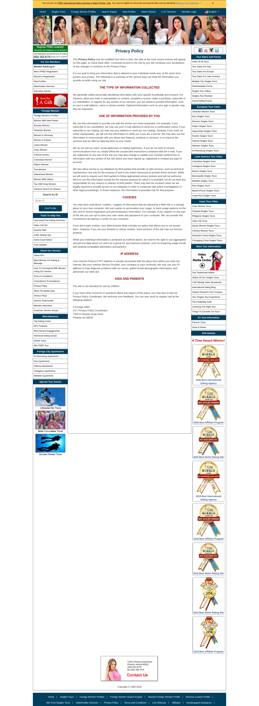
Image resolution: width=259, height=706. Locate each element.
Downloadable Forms (202, 86)
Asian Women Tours (201, 206)
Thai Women (40, 169)
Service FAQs (40, 295)
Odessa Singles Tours (202, 141)
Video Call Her (41, 225)
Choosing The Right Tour (204, 307)
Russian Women (42, 125)
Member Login (189, 11)
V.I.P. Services (168, 11)
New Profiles (129, 11)
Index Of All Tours (200, 61)
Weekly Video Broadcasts (207, 282)
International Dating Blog (204, 287)
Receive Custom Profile (198, 697)
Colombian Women (43, 159)
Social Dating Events (202, 101)
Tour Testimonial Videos (203, 272)
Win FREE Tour (41, 345)
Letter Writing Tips (42, 235)
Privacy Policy (40, 286)
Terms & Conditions (43, 276)
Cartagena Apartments (44, 371)
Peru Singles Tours (201, 185)
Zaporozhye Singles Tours (204, 131)
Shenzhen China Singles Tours (207, 235)
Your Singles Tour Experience (206, 297)
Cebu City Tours (199, 221)
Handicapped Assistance (199, 702)
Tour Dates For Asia (201, 66)
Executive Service (42, 91)
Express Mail (40, 230)
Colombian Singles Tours (204, 161)
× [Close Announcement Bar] (213, 3)
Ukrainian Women (42, 130)
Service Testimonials (43, 300)
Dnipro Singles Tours (202, 126)
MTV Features (40, 326)
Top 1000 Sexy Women (45, 184)
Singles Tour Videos (201, 91)
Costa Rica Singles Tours (204, 195)
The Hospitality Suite (202, 302)
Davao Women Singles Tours (206, 225)
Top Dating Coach (42, 321)
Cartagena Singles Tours (204, 166)
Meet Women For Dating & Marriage (46, 262)
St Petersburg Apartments (46, 356)
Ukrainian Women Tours (203, 111)
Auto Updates (40, 244)
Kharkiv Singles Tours (202, 136)
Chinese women (41, 155)
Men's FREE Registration (46, 71)
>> (189, 3)
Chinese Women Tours (203, 230)
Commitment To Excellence (47, 281)
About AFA (39, 255)
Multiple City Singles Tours (204, 81)
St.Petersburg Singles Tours (205, 150)
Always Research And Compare (207, 292)
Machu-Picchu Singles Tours (205, 190)
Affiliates (176, 702)
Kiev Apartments (42, 361)
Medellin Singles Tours (203, 181)
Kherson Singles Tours (203, 121)
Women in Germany (43, 135)
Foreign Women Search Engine (126, 697)
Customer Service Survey (46, 310)
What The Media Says (44, 291)
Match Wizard (148, 11)
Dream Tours (40, 340)
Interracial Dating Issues (45, 335)
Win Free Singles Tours (58, 702)
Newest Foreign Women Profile (164, 697)
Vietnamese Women (43, 174)
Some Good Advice (43, 240)
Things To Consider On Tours (206, 311)
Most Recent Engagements (47, 331)
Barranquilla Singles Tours (204, 176)
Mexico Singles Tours (202, 171)
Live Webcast (159, 702)
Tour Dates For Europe (203, 71)
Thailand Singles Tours (203, 211)
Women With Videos (43, 179)
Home (43, 11)
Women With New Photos (46, 120)
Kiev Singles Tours (201, 116)
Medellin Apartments (43, 376)
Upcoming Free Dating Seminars (49, 220)
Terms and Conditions (135, 702)
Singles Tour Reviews (202, 96)
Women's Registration (44, 76)
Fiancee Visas (198, 322)
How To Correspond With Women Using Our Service (50, 270)
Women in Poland (42, 140)
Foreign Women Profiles (83, 11)
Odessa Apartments (43, 366)
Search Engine (109, 11)
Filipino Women (41, 164)
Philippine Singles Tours (203, 216)
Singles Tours (58, 11)
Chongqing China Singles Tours (207, 240)
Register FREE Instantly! (50, 49)
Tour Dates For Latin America (206, 76)
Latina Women (41, 145)
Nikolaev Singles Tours (203, 145)
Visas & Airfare (199, 327)
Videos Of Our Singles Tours (205, 277)
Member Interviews (43, 305)
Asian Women (40, 150)
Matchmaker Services (44, 86)
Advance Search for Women (47, 189)
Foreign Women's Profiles (46, 115)
